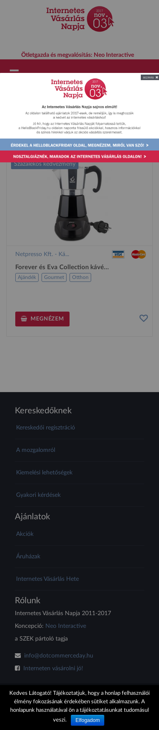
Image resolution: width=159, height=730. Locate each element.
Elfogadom (87, 720)
